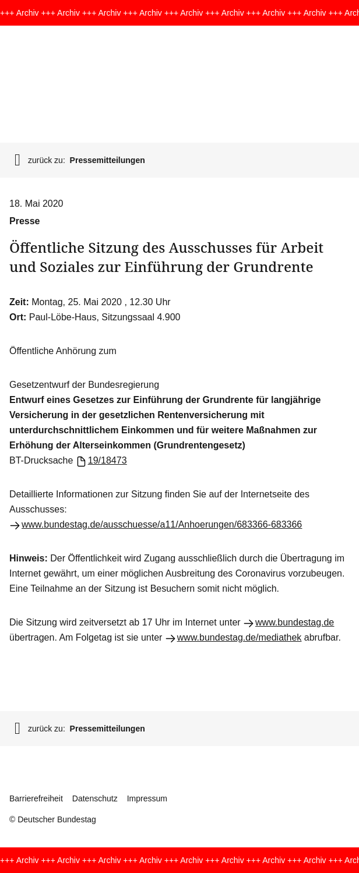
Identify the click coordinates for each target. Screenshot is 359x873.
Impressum (147, 798)
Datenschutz (95, 798)
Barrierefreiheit (36, 798)
